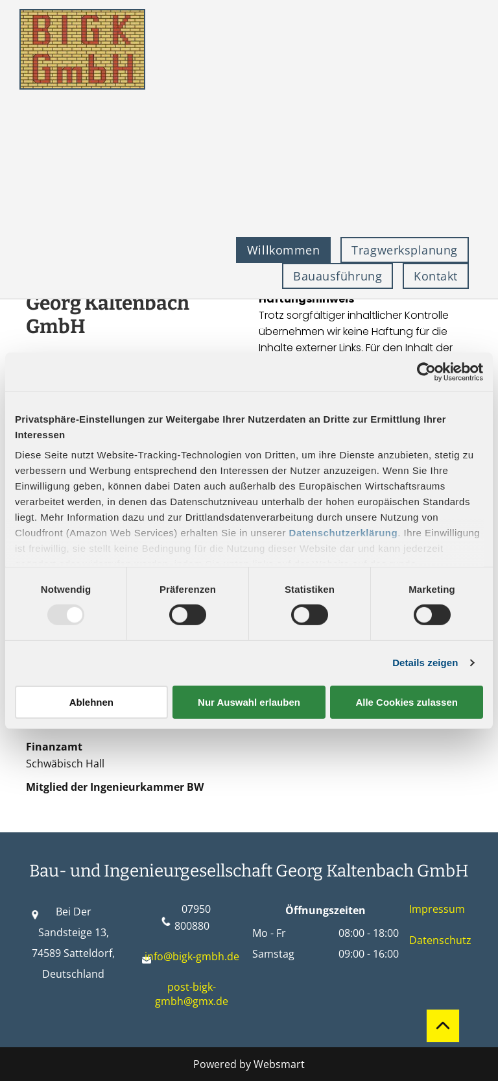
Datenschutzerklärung (343, 532)
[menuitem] (288, 250)
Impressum (437, 909)
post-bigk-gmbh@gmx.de (191, 994)
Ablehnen (91, 702)
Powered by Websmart (249, 1064)
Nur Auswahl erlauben (249, 702)
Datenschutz (440, 940)
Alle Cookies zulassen (406, 702)
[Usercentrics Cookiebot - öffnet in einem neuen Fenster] (426, 371)
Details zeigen (425, 662)
